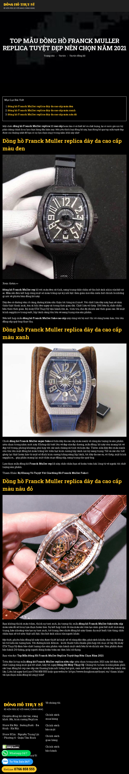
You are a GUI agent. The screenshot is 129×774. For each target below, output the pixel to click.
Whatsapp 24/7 (18, 753)
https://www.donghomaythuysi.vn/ (89, 671)
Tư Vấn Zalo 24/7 (19, 761)
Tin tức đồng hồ (77, 55)
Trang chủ (49, 55)
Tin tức (62, 55)
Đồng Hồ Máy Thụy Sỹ (70, 664)
